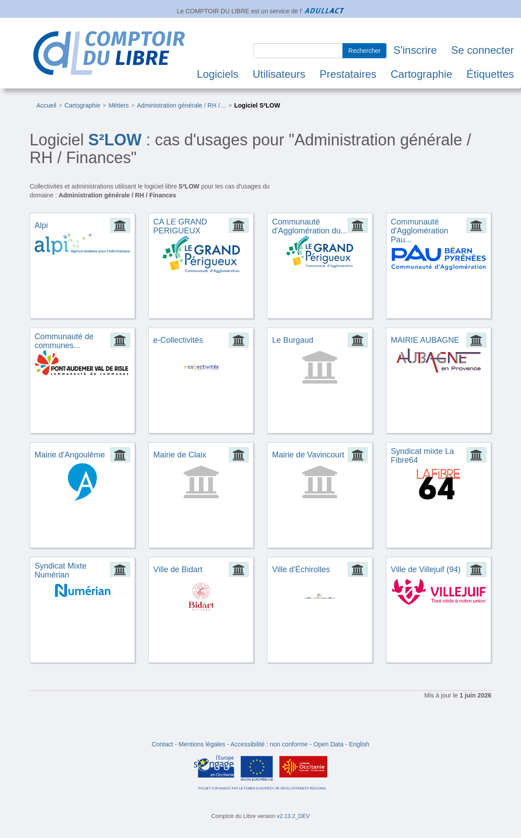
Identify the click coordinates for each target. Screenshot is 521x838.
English (359, 744)
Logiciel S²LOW (257, 105)
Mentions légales (202, 744)
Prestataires (347, 74)
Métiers (118, 105)
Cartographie (422, 74)
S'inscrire (415, 50)
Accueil (46, 105)
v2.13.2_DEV (293, 816)
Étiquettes (490, 74)
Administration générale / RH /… (181, 105)
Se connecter (482, 50)
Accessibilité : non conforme (269, 744)
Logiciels (217, 74)
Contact (162, 744)
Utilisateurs (279, 74)
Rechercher (364, 50)
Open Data (329, 744)
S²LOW (115, 140)
